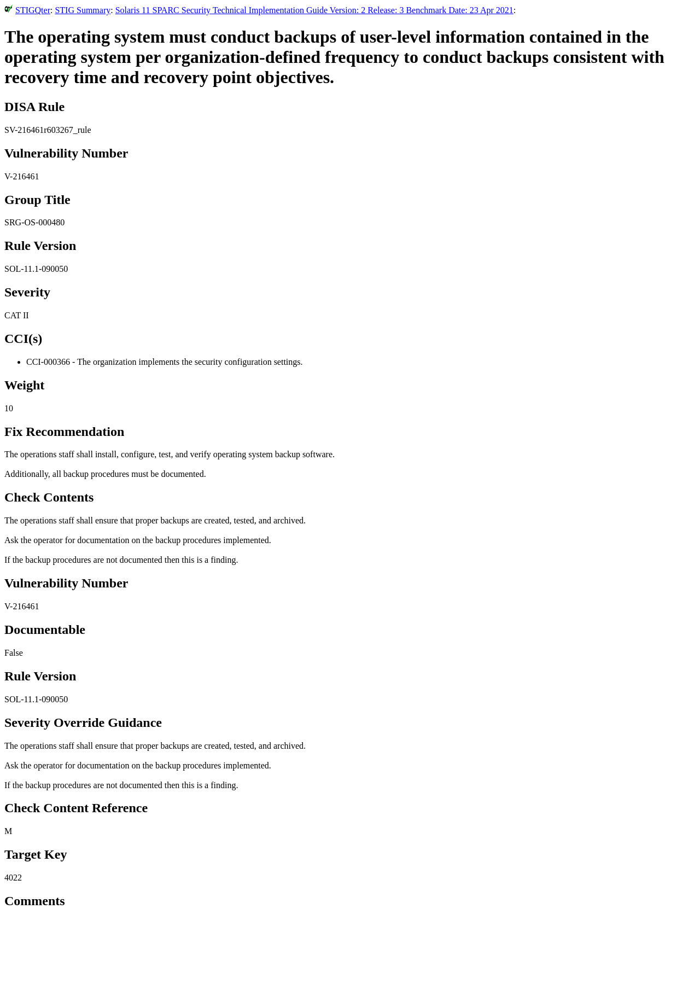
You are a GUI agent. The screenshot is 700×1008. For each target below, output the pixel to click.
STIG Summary (82, 10)
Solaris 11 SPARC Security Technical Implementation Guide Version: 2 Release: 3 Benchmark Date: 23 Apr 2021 (314, 10)
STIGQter (32, 10)
